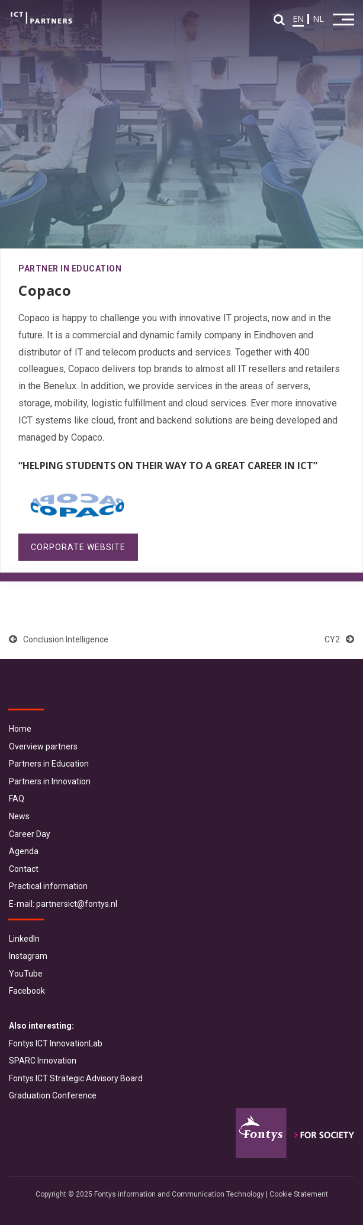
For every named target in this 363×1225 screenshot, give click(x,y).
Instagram (28, 956)
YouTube (26, 973)
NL (318, 18)
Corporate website (78, 547)
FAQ (16, 798)
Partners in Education (49, 763)
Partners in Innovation (50, 781)
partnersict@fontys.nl (76, 904)
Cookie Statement (298, 1194)
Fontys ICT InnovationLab (55, 1043)
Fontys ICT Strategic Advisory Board (76, 1078)
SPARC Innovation (42, 1060)
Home (20, 728)
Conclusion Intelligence (58, 639)
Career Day (29, 834)
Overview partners (43, 746)
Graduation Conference (53, 1095)
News (19, 816)
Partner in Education (69, 268)
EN (298, 18)
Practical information (48, 886)
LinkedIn (24, 938)
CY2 (339, 639)
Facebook (27, 990)
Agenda (23, 851)
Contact (23, 869)
